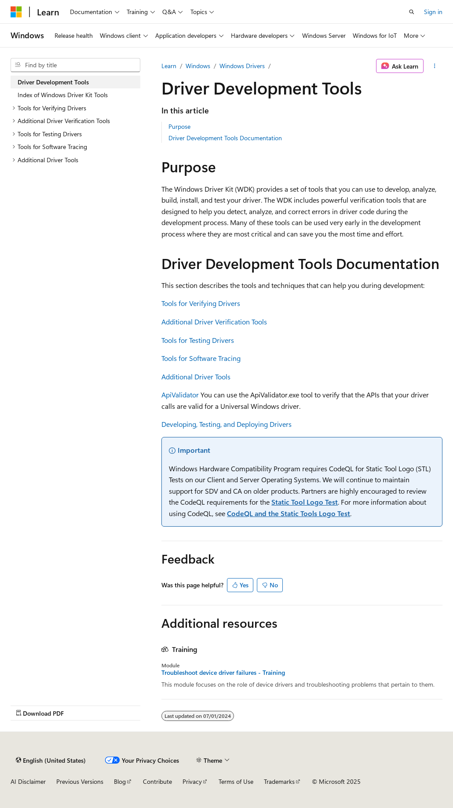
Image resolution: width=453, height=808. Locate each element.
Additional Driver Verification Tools (214, 321)
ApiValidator (180, 394)
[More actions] (434, 66)
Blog (120, 781)
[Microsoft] (16, 12)
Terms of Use (236, 781)
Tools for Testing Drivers (197, 340)
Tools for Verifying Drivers (200, 303)
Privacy (192, 781)
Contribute (157, 781)
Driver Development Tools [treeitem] (53, 82)
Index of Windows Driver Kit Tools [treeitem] (63, 95)
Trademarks (279, 781)
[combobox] (75, 65)
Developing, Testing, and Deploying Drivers (226, 424)
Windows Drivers (242, 66)
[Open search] (411, 12)
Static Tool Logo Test (304, 501)
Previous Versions (79, 781)
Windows (198, 66)
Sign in (433, 11)
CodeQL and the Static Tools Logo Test (288, 513)
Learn (168, 66)
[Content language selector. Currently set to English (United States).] (51, 760)
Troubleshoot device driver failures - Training (223, 673)
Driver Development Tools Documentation (225, 138)
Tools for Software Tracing (201, 358)
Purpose (179, 126)
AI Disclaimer (28, 781)
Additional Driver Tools (195, 376)
